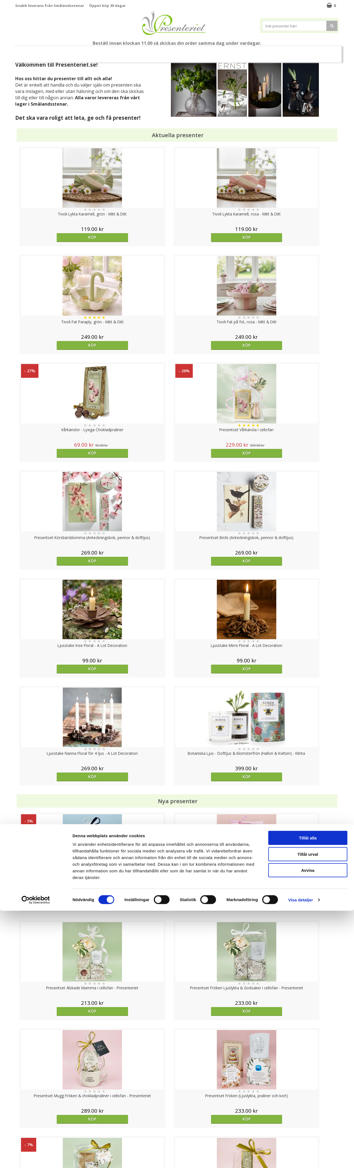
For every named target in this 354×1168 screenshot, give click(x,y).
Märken (301, 52)
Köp (56, 237)
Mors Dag (57, 52)
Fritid (255, 52)
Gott (277, 52)
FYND (322, 52)
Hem (213, 52)
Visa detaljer (300, 1157)
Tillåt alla (308, 1095)
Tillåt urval (308, 1111)
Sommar (122, 52)
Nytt (31, 52)
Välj (217, 814)
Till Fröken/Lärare (91, 52)
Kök (234, 52)
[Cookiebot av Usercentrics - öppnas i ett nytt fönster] (36, 1157)
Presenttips (185, 52)
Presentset (152, 52)
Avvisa (307, 1127)
